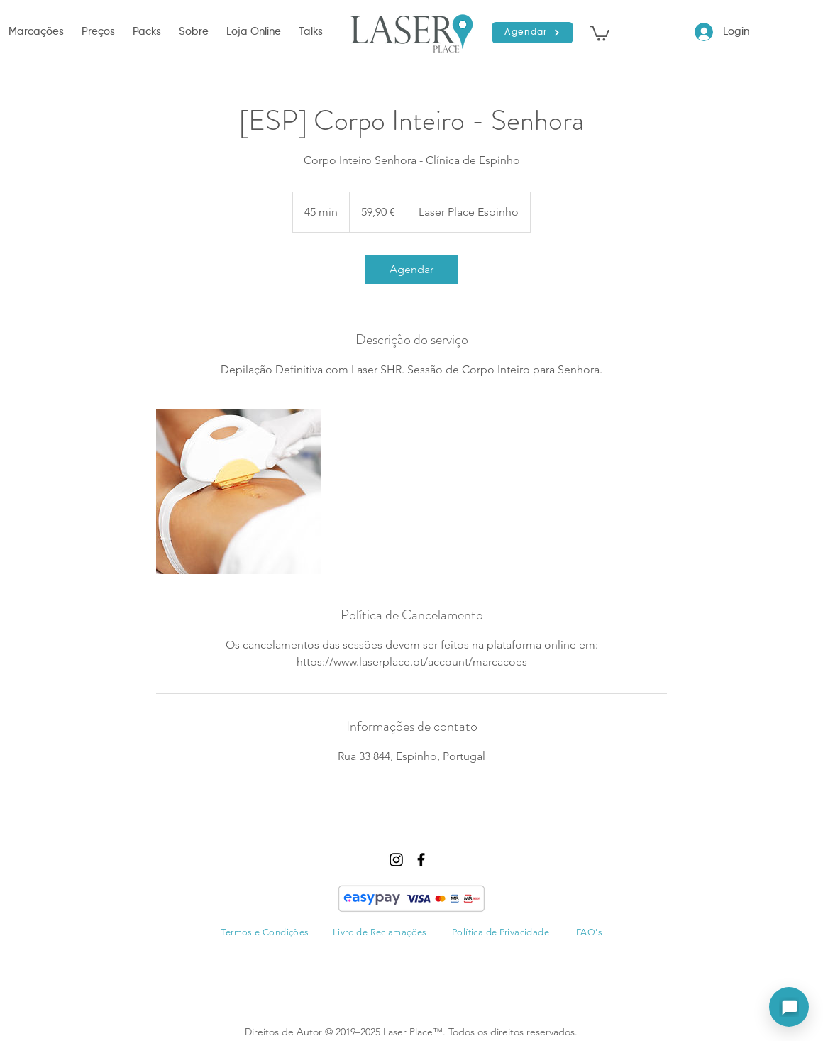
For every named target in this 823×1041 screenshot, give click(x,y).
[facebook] (421, 860)
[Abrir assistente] (789, 1007)
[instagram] (396, 860)
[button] (37, 32)
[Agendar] (532, 32)
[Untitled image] (238, 491)
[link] (411, 269)
